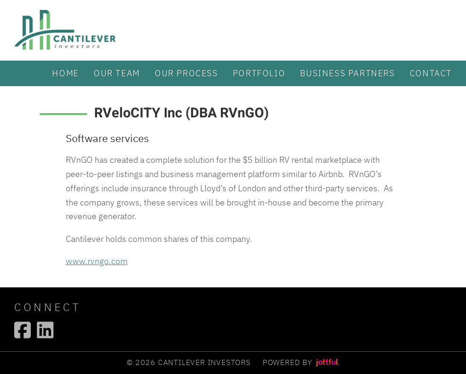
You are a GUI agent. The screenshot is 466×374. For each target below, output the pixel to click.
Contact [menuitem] (431, 73)
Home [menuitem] (65, 73)
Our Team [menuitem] (117, 73)
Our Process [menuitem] (186, 73)
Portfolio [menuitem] (259, 73)
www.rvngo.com (97, 261)
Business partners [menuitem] (347, 73)
